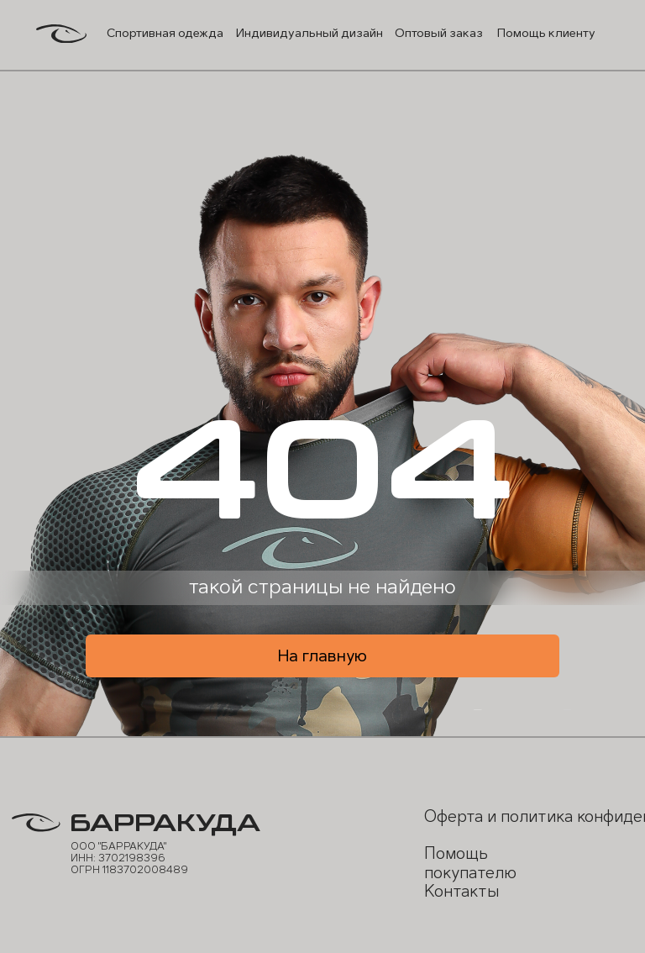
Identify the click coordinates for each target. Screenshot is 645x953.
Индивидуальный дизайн (309, 33)
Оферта (453, 816)
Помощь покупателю (470, 863)
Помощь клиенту (546, 33)
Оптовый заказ (439, 33)
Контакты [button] (461, 891)
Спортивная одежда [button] (165, 33)
